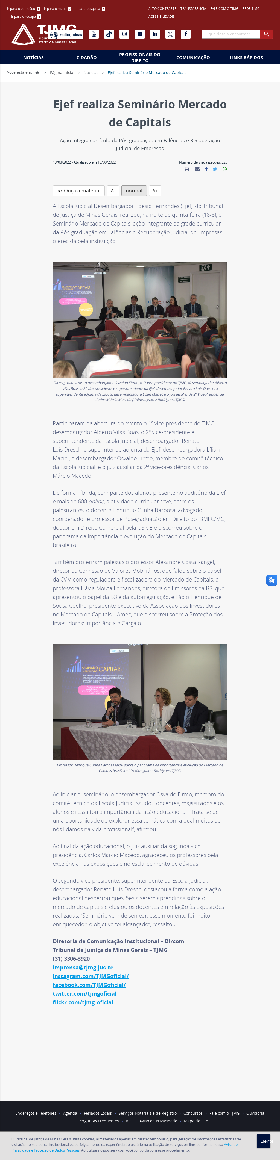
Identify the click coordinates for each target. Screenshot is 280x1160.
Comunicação (193, 58)
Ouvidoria (255, 1113)
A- (113, 190)
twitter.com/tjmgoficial (84, 993)
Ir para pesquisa (90, 8)
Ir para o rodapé (26, 16)
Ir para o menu (57, 8)
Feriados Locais (98, 1113)
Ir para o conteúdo (23, 8)
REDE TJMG (251, 8)
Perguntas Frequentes (98, 1120)
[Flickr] (140, 34)
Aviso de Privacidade (158, 1120)
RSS (129, 1120)
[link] (187, 169)
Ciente (265, 1141)
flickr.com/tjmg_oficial (83, 1002)
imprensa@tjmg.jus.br (83, 967)
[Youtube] (94, 34)
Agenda (70, 1113)
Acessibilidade (161, 16)
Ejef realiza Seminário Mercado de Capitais (147, 72)
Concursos (193, 1113)
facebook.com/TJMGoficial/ (89, 985)
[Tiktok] (109, 34)
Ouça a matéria (81, 190)
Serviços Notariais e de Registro (148, 1113)
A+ (155, 190)
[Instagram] (124, 34)
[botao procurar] (266, 34)
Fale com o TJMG (224, 8)
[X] (170, 34)
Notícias (33, 58)
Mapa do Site (196, 1120)
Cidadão (87, 58)
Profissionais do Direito (140, 58)
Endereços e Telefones (35, 1113)
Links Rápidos (246, 58)
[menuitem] (23, 8)
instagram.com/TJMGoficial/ (91, 976)
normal (134, 190)
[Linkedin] (155, 34)
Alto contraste (162, 8)
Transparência (193, 8)
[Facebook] (186, 34)
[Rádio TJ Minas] (65, 34)
